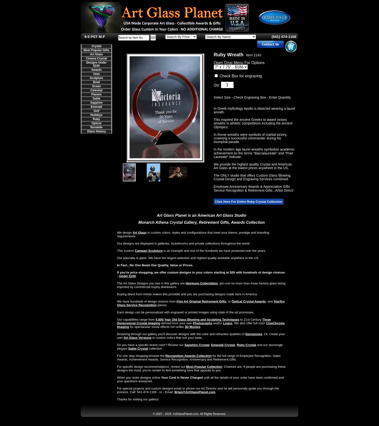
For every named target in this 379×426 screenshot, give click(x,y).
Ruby (96, 119)
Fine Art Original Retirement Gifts (201, 301)
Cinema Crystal (96, 58)
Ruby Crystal (246, 345)
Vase (96, 74)
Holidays (96, 115)
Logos (228, 323)
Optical (97, 123)
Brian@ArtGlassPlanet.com (195, 392)
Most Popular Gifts (96, 50)
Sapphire (96, 102)
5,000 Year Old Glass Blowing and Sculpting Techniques (197, 319)
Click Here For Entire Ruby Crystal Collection (248, 201)
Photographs (202, 323)
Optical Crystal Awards (249, 301)
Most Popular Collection (204, 366)
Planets (96, 94)
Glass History (96, 131)
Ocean (96, 86)
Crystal (97, 46)
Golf (96, 111)
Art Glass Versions (138, 337)
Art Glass (96, 54)
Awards (96, 70)
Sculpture (96, 78)
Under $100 (127, 276)
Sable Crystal (138, 348)
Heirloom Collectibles (202, 283)
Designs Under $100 (96, 64)
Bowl (96, 82)
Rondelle (96, 127)
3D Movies (192, 327)
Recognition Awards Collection (188, 356)
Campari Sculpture (149, 251)
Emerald (96, 106)
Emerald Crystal (223, 345)
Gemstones (253, 334)
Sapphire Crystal (196, 345)
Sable (96, 98)
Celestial (96, 90)
